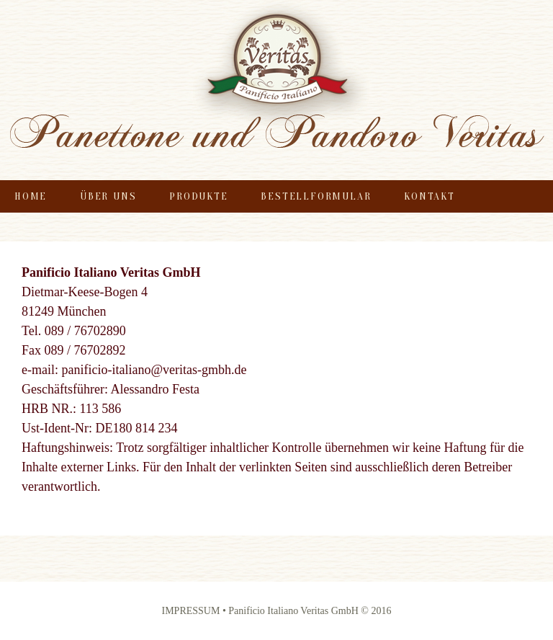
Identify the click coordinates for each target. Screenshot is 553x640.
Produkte (198, 196)
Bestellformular (316, 196)
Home (30, 196)
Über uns (108, 196)
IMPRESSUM (192, 610)
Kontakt (429, 196)
